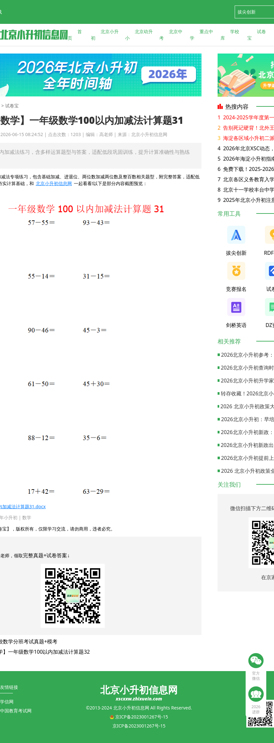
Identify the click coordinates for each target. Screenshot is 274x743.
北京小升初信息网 (54, 183)
